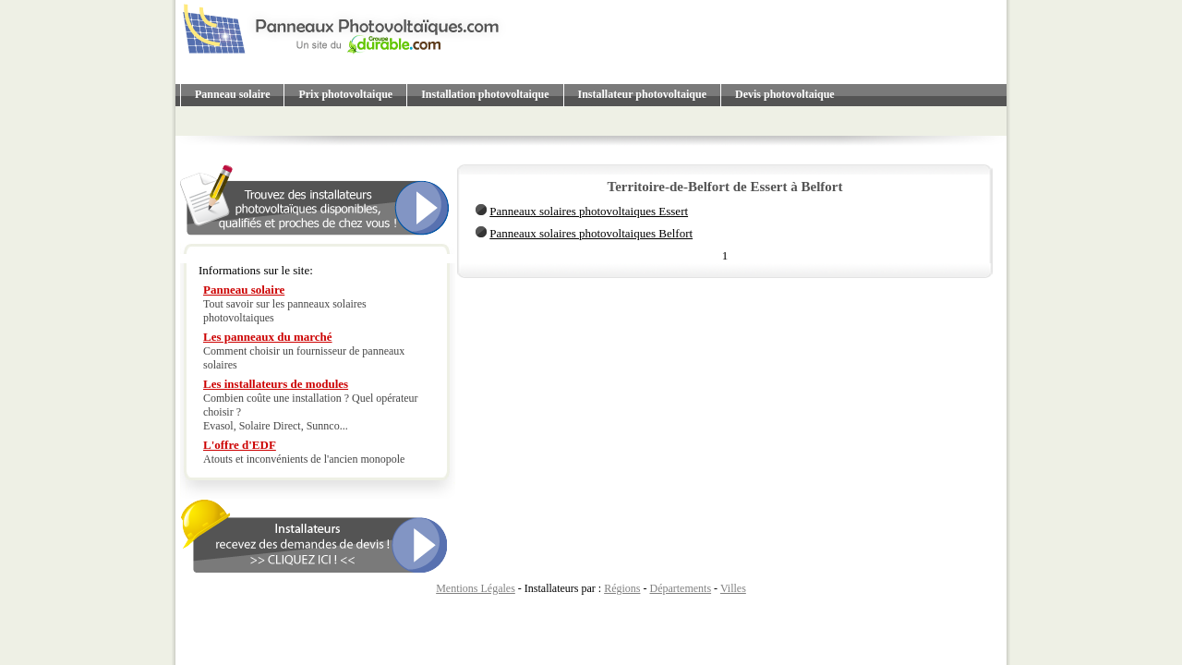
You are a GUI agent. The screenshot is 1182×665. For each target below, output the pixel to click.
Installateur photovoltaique (642, 94)
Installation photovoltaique (485, 94)
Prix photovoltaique (345, 94)
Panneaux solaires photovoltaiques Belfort (591, 233)
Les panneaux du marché (267, 337)
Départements (680, 588)
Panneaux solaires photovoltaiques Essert (588, 211)
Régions (622, 588)
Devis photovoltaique (785, 94)
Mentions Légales (475, 588)
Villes (733, 588)
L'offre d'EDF (239, 445)
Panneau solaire (232, 94)
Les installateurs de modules (275, 384)
